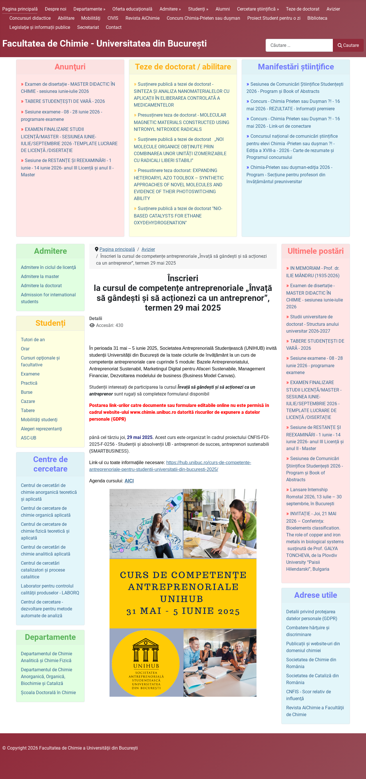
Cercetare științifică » (258, 9)
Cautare (348, 45)
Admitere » (170, 9)
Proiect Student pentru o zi (274, 18)
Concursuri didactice (30, 18)
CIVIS (113, 18)
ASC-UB (28, 438)
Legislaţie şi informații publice (39, 27)
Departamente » (89, 9)
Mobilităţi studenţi (39, 419)
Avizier (333, 9)
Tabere (28, 410)
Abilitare (66, 18)
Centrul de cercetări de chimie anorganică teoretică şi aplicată (49, 492)
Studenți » (198, 9)
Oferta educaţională (132, 9)
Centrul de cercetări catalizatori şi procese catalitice (43, 570)
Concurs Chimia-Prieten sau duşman (203, 18)
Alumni (223, 9)
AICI (129, 480)
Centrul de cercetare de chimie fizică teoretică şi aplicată (45, 531)
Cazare (28, 401)
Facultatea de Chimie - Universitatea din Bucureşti (104, 43)
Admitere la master (40, 276)
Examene (30, 374)
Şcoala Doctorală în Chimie (48, 692)
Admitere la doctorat (41, 285)
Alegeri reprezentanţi (41, 429)
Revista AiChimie (143, 18)
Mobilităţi (90, 18)
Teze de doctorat (302, 9)
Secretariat (88, 27)
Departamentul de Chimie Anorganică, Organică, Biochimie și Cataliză (46, 676)
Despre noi (55, 9)
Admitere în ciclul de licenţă (48, 267)
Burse (26, 392)
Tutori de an (33, 339)
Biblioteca (317, 18)
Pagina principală (20, 9)
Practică (29, 383)
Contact (114, 27)
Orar (25, 348)
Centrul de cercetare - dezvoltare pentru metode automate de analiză (46, 608)
